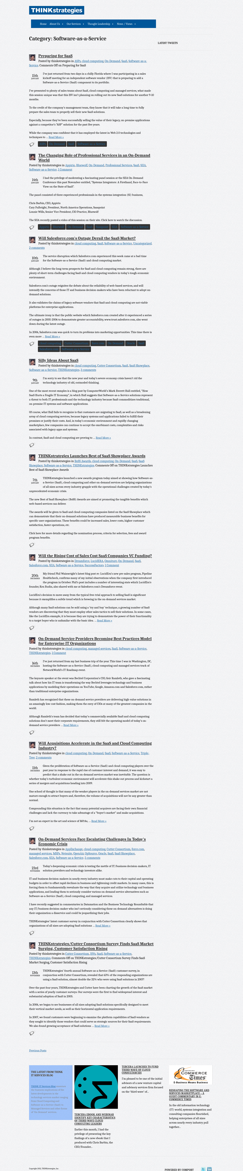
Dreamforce (81, 552)
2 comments (43, 749)
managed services (99, 640)
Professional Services (118, 157)
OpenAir (78, 845)
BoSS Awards (82, 452)
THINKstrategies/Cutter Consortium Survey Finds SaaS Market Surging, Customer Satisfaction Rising (96, 937)
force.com (98, 335)
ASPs (77, 52)
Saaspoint (102, 218)
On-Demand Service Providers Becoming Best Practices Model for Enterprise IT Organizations (95, 632)
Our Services (131, 10)
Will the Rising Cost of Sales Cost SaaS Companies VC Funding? (95, 547)
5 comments (92, 849)
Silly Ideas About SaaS (58, 351)
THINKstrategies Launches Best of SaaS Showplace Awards (92, 447)
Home (100, 10)
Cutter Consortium (76, 335)
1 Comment (65, 161)
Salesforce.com (49, 341)
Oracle (131, 335)
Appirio (70, 157)
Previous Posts (38, 1042)
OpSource (91, 845)
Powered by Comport (180, 1161)
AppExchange (74, 840)
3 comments (88, 361)
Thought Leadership (156, 10)
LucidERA (97, 552)
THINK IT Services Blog (43, 1077)
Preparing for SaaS (56, 47)
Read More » (42, 128)
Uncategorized (142, 235)
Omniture (111, 552)
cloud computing (93, 52)
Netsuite (66, 845)
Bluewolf (82, 157)
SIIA (143, 157)
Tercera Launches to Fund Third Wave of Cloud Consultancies (140, 1061)
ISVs (93, 945)
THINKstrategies (68, 361)
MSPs (56, 845)
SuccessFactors (94, 557)
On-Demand (112, 52)
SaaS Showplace (139, 357)
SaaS (124, 52)
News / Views (181, 10)
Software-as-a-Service (91, 135)
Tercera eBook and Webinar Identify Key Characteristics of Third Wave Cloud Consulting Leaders (94, 1110)
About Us (112, 10)
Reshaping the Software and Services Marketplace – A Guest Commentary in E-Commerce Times (189, 1086)
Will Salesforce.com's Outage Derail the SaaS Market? (87, 229)
